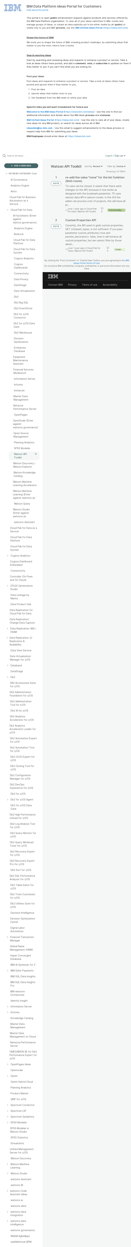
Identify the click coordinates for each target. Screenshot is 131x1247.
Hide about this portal (37, 10)
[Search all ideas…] (23, 156)
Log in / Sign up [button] (115, 155)
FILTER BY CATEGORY (18, 173)
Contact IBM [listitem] (55, 284)
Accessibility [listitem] (110, 284)
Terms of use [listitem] (89, 284)
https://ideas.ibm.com (115, 27)
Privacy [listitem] (72, 284)
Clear (34, 173)
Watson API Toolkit (87, 211)
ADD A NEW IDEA (21, 165)
